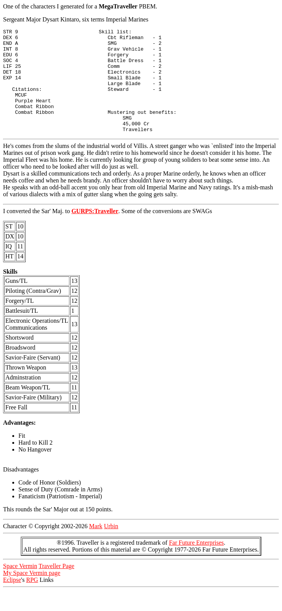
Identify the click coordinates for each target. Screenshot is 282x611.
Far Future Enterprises (196, 563)
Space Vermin (20, 586)
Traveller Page (56, 586)
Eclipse (12, 600)
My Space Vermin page (31, 593)
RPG (32, 600)
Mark (96, 547)
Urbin (111, 547)
